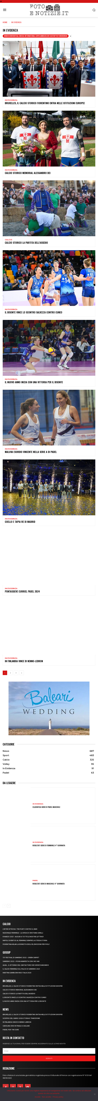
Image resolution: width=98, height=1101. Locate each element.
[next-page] (21, 673)
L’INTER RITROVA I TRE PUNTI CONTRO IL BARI (20, 929)
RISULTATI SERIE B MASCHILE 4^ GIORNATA (49, 883)
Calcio (8, 240)
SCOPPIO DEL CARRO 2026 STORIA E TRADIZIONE (21, 1018)
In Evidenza (11, 100)
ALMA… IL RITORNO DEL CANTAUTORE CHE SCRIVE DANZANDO (26, 965)
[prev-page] (4, 906)
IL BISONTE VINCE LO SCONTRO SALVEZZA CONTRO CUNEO (33, 312)
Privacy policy (58, 1097)
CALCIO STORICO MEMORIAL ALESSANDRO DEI (27, 173)
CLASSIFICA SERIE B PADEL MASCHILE (46, 807)
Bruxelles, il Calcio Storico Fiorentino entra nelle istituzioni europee (45, 103)
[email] (49, 1051)
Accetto (37, 1097)
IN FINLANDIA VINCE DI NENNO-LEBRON (24, 661)
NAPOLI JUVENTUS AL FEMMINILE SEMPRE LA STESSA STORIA (25, 940)
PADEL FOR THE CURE (11, 1030)
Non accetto (46, 1097)
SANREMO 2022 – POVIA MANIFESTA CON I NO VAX (21, 961)
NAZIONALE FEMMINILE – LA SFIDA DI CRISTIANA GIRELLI (23, 933)
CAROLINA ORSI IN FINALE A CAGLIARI (16, 1026)
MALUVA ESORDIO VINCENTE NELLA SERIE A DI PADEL (31, 452)
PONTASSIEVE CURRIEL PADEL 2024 (22, 591)
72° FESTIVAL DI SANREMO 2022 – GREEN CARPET (21, 957)
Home (5, 22)
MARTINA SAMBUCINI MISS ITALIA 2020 (17, 973)
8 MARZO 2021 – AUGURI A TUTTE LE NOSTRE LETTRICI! (23, 937)
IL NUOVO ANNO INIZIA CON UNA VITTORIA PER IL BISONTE (34, 382)
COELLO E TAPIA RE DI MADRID (20, 521)
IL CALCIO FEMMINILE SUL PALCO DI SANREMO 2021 (21, 969)
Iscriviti (49, 1058)
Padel (35, 880)
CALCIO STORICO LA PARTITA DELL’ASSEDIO (26, 242)
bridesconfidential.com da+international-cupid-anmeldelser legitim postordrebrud (36, 35)
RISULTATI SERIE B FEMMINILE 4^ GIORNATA (49, 845)
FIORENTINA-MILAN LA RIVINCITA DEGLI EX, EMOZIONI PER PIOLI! (26, 944)
